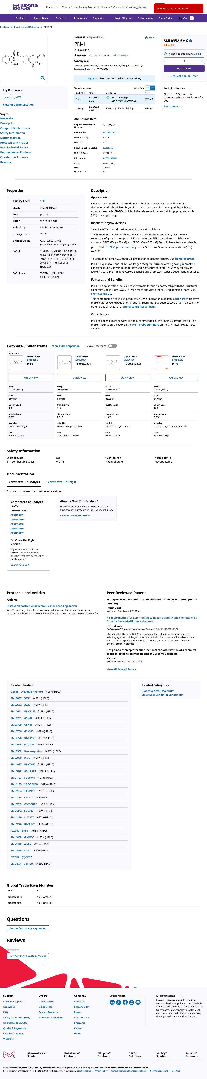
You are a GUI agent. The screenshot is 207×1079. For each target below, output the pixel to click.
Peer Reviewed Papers (14, 147)
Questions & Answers (14, 157)
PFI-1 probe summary (122, 247)
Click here (179, 299)
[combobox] (104, 7)
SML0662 (16, 711)
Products (4, 27)
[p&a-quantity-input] (184, 61)
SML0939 (16, 758)
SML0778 (16, 738)
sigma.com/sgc (184, 259)
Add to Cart (184, 68)
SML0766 (16, 731)
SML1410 (16, 844)
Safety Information (12, 133)
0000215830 (17, 524)
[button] (123, 18)
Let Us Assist (172, 106)
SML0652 (16, 705)
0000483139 (17, 514)
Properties (7, 118)
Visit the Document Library (74, 515)
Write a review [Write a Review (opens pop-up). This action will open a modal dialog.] (102, 55)
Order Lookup (145, 18)
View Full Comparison (66, 346)
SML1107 (16, 777)
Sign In (91, 78)
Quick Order (165, 18)
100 (104, 171)
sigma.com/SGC (101, 293)
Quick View (31, 377)
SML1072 (16, 771)
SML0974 (16, 744)
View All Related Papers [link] (121, 669)
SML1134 (16, 791)
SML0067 (16, 698)
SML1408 (16, 837)
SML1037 (16, 764)
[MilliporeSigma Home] (25, 7)
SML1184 (16, 797)
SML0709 (16, 724)
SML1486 (16, 850)
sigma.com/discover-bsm (139, 306)
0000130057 (17, 533)
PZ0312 (15, 857)
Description (7, 123)
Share (150, 37)
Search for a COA (20, 564)
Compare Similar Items (15, 128)
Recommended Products (16, 152)
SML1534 (16, 863)
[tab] (7, 27)
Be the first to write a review (29, 956)
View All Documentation (18, 104)
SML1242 (16, 811)
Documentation (10, 138)
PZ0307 (15, 830)
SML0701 (16, 718)
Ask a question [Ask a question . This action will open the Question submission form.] (120, 55)
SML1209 (16, 804)
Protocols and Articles (14, 142)
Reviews (5, 162)
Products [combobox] (51, 7)
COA (7, 96)
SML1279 (16, 817)
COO (18, 96)
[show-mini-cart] (186, 18)
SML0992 (16, 751)
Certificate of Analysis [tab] (24, 482)
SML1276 (16, 824)
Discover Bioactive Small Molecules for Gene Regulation (42, 606)
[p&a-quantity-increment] (202, 60)
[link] (19, 1002)
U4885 (14, 691)
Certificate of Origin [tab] (62, 482)
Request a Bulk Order (184, 76)
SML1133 (16, 784)
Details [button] (197, 53)
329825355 (108, 147)
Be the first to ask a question (28, 928)
